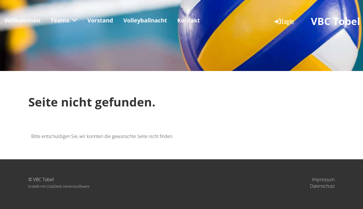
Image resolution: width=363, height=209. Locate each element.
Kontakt (188, 20)
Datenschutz (322, 186)
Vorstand (100, 20)
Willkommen (22, 20)
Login (284, 21)
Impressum (323, 179)
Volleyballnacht (145, 20)
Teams (63, 20)
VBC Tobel (335, 21)
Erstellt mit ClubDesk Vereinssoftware (58, 186)
